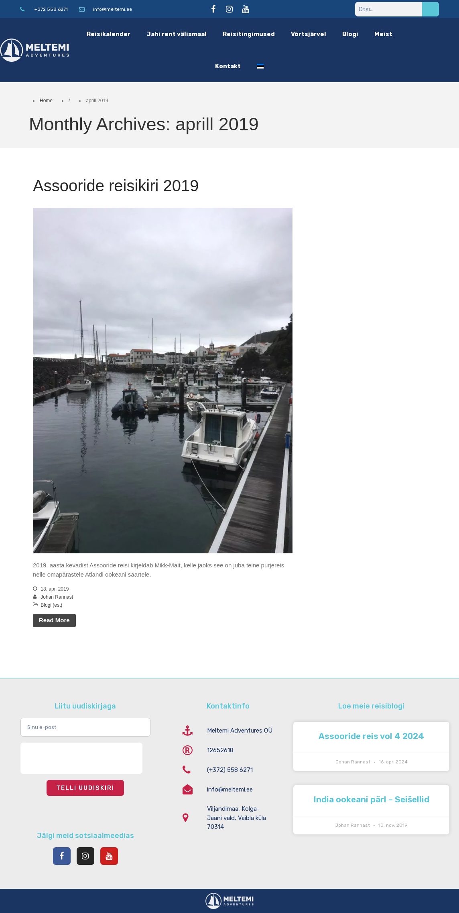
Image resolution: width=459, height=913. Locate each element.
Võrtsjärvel (308, 34)
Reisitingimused (249, 34)
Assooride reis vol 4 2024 (371, 736)
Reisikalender (108, 34)
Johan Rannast (57, 597)
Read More (54, 620)
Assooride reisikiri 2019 (116, 185)
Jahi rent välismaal (176, 34)
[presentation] (81, 758)
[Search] (430, 9)
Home (46, 100)
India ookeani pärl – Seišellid (371, 799)
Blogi (350, 34)
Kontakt (228, 66)
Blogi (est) (51, 605)
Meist (383, 34)
